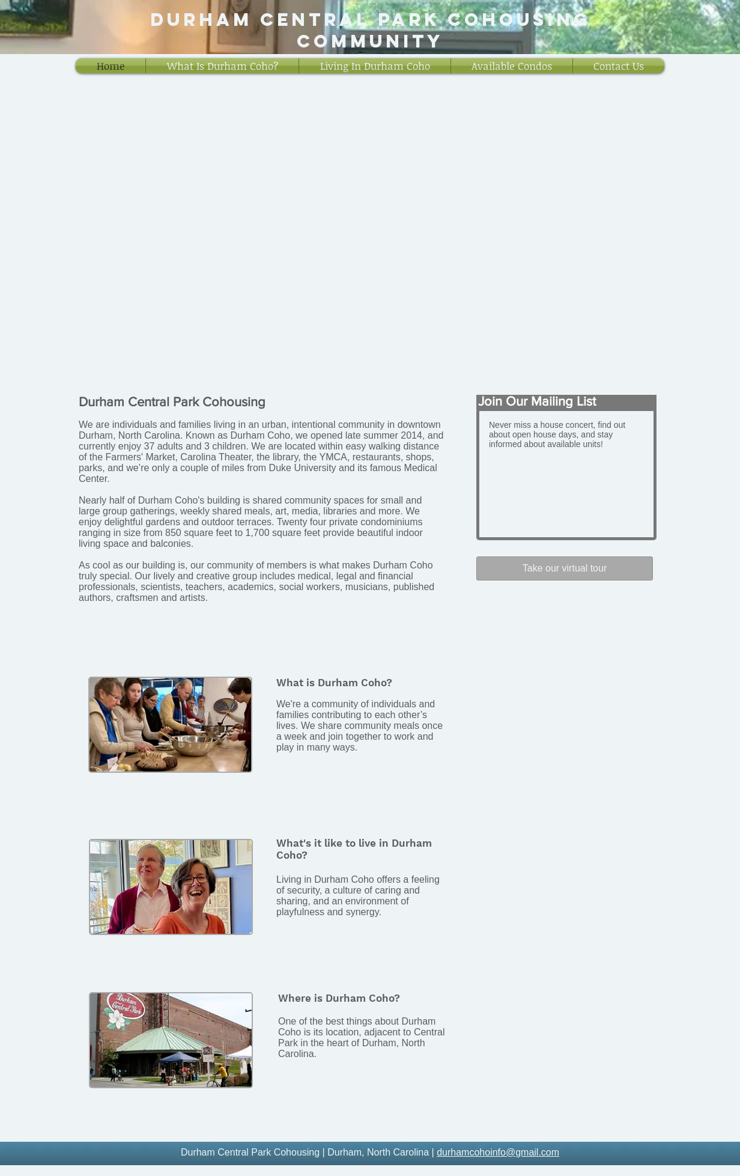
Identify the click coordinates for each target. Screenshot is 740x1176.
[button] (222, 65)
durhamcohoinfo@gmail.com (498, 1152)
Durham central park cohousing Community (370, 30)
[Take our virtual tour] (564, 568)
